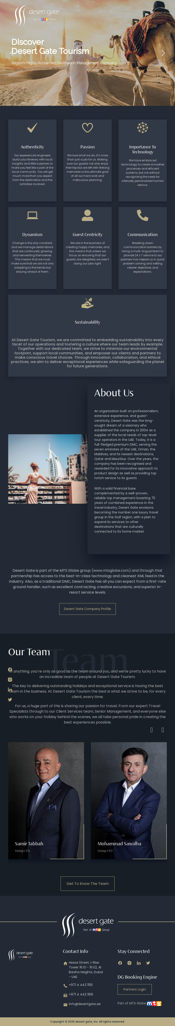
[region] (87, 53)
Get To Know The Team (88, 883)
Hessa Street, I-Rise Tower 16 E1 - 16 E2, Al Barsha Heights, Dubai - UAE (83, 969)
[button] (11, 53)
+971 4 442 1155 (78, 986)
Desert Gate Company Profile (87, 609)
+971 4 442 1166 (78, 995)
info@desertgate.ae (82, 1005)
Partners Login (135, 989)
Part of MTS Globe (139, 1003)
